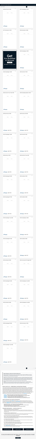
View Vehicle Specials (7, 429)
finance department (18, 401)
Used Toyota (5, 395)
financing (13, 400)
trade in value (25, 393)
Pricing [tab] (11, 33)
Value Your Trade (18, 429)
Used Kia (5, 394)
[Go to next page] (33, 6)
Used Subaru (5, 397)
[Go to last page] (35, 6)
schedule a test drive (8, 425)
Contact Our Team (28, 429)
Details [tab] (8, 33)
